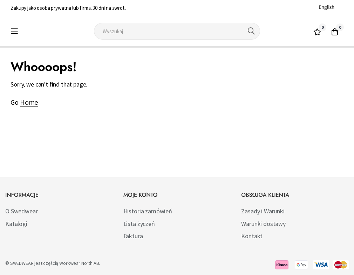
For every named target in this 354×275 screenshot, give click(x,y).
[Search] (251, 31)
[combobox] (177, 31)
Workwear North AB (79, 263)
